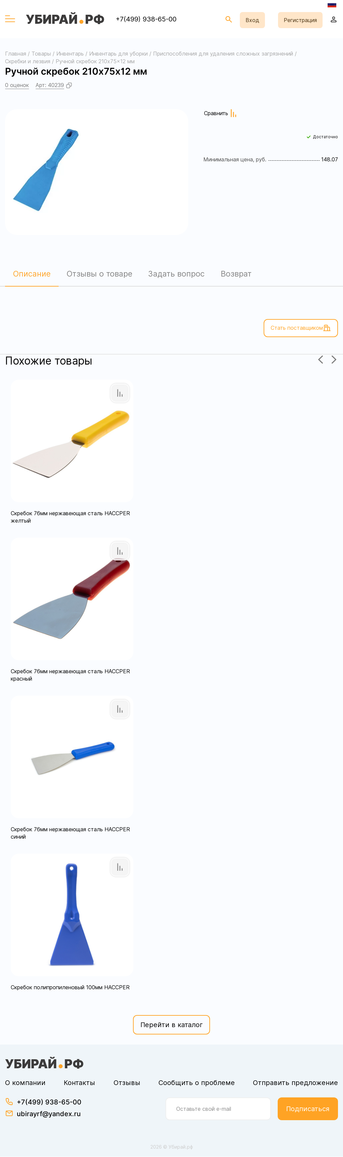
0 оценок (17, 85)
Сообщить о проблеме (196, 1083)
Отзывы (127, 1083)
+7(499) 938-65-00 (146, 19)
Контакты (79, 1083)
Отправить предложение (295, 1083)
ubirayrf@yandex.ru (49, 1114)
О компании (25, 1083)
